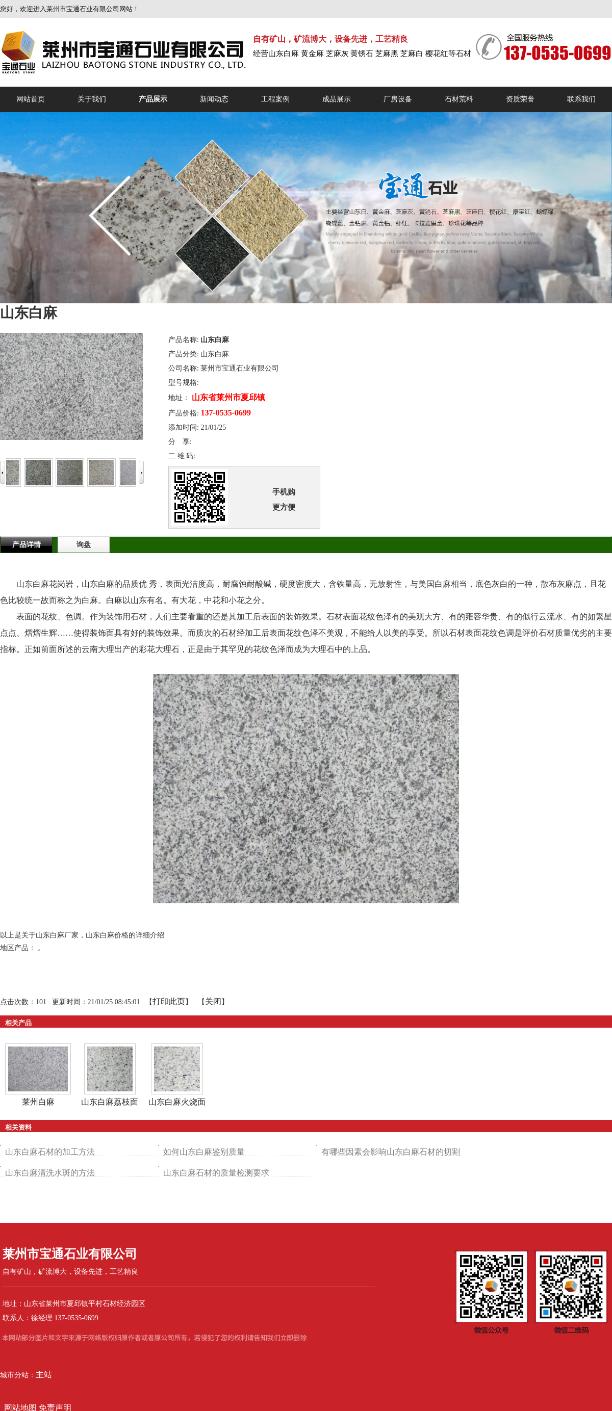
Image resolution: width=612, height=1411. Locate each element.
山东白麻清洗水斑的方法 (50, 1172)
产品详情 (26, 544)
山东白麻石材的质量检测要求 (216, 1172)
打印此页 (168, 1001)
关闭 (213, 1001)
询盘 (83, 544)
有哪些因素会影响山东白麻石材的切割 (390, 1151)
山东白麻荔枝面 (109, 1102)
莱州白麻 (38, 1102)
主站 (44, 1374)
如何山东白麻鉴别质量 (204, 1151)
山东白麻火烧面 (177, 1102)
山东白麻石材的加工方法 (50, 1151)
